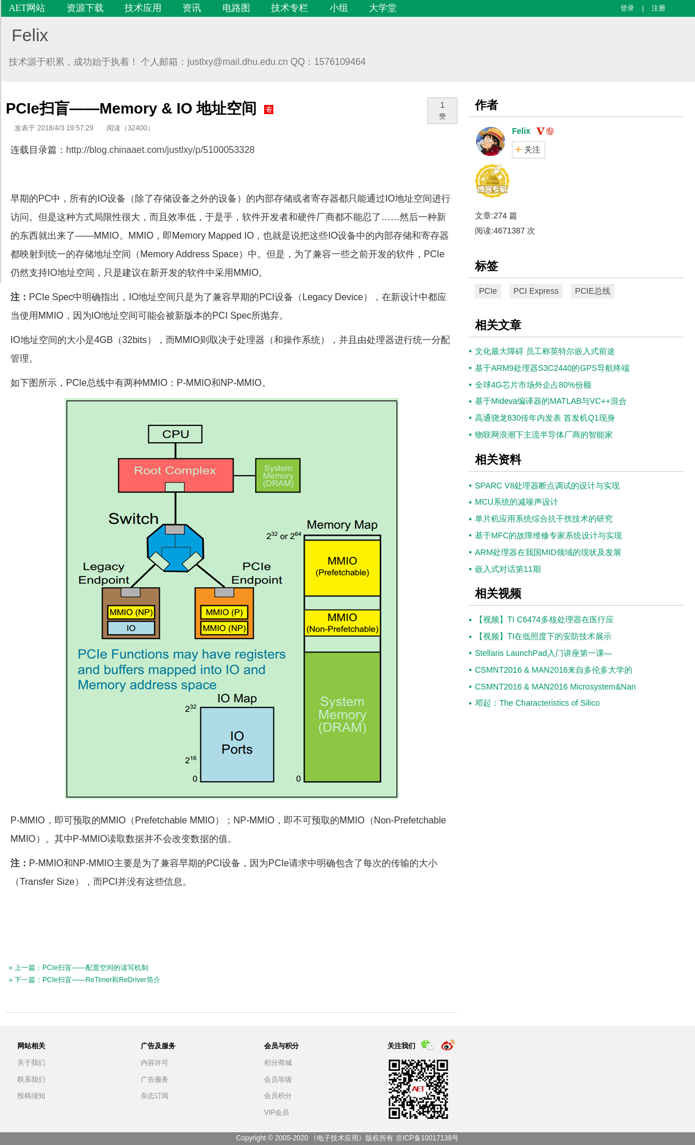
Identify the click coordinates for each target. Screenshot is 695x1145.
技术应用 (143, 8)
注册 (658, 8)
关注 (532, 149)
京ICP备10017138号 (427, 1138)
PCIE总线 (592, 291)
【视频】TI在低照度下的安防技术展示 (543, 636)
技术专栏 (289, 8)
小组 (339, 8)
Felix (30, 35)
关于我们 (31, 1063)
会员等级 (278, 1079)
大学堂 (383, 8)
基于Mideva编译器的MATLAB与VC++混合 (551, 401)
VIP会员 (276, 1112)
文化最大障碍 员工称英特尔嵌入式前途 (545, 351)
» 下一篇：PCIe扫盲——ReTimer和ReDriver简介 (84, 980)
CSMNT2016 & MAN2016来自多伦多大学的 (553, 669)
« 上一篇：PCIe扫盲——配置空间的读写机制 (78, 968)
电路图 (236, 8)
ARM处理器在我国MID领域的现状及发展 (548, 552)
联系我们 (31, 1079)
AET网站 (27, 8)
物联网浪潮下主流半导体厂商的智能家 (544, 434)
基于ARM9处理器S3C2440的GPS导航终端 (552, 368)
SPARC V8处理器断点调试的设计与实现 (547, 485)
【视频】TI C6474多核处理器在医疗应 (544, 619)
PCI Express (536, 291)
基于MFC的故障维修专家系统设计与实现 (548, 535)
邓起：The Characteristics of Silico (537, 703)
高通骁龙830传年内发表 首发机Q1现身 (545, 417)
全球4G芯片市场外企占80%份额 (533, 384)
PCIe (488, 291)
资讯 (191, 8)
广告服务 (155, 1079)
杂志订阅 (155, 1096)
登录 (627, 8)
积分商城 (278, 1063)
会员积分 (278, 1096)
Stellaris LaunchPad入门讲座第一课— (543, 653)
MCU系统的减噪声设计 (516, 501)
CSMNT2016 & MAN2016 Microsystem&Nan (555, 686)
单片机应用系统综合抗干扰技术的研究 (544, 518)
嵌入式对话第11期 (508, 569)
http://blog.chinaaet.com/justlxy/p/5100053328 (160, 150)
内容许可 (155, 1063)
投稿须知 (31, 1096)
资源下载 (85, 8)
